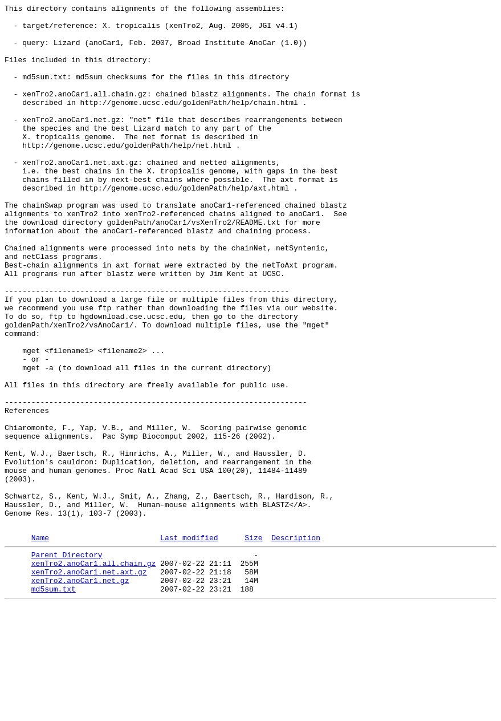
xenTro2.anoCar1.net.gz (80, 693)
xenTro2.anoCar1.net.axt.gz (89, 683)
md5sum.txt (53, 703)
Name (40, 643)
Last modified (189, 643)
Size (253, 643)
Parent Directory (67, 662)
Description (295, 643)
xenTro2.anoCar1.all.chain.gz (93, 672)
